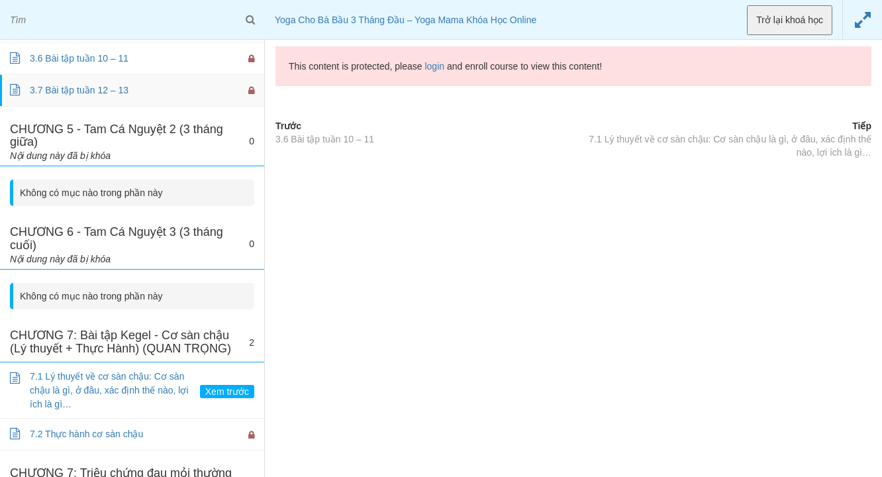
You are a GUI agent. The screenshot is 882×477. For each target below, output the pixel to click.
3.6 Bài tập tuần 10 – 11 (324, 139)
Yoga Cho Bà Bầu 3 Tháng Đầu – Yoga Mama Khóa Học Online (405, 20)
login (434, 66)
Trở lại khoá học (789, 20)
